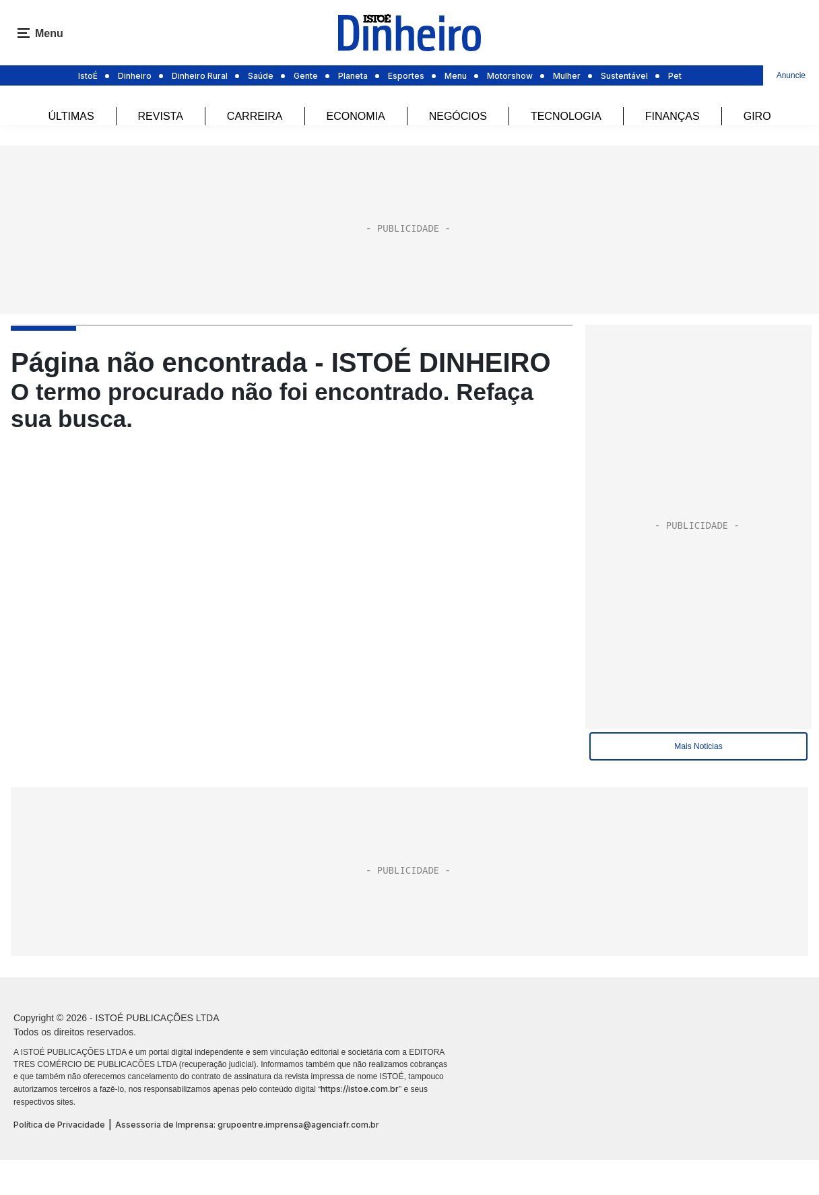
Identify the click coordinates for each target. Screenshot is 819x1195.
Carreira (255, 116)
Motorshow (510, 76)
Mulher (567, 76)
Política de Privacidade (59, 1125)
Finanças (672, 116)
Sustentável (624, 76)
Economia (356, 116)
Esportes (406, 76)
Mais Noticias (698, 746)
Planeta (353, 76)
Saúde (260, 76)
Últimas (71, 116)
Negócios (458, 116)
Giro (757, 116)
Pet (675, 76)
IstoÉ (88, 76)
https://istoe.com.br (360, 1089)
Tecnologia (566, 116)
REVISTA (160, 116)
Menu (456, 76)
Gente (306, 76)
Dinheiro (135, 76)
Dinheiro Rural (200, 76)
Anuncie (791, 75)
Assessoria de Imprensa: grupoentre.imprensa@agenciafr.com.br (247, 1125)
